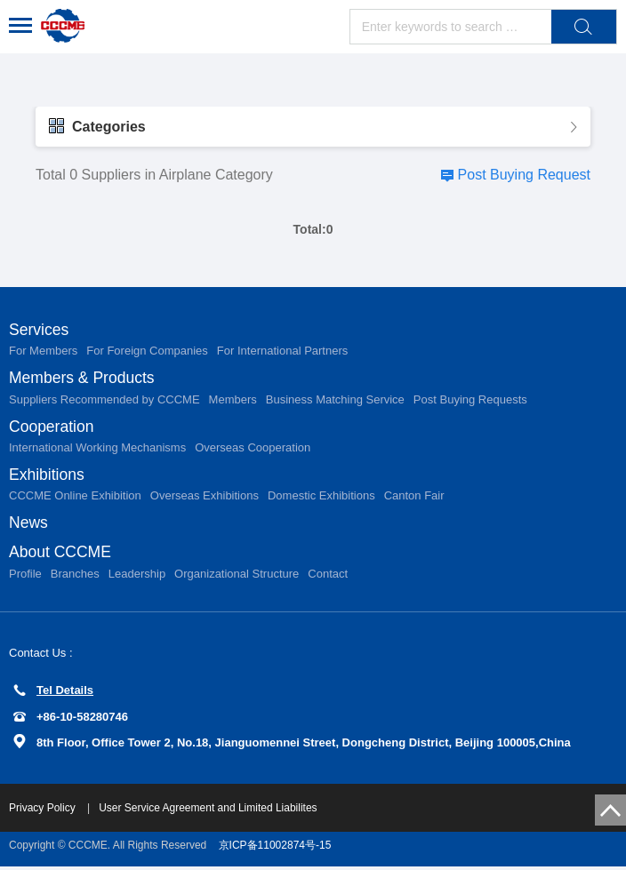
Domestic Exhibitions (321, 498)
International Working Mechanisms (97, 449)
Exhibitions (47, 476)
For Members (43, 351)
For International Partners (282, 351)
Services (39, 330)
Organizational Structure (236, 577)
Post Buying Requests (470, 400)
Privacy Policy (43, 811)
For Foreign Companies (147, 351)
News (29, 525)
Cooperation (52, 427)
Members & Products (83, 378)
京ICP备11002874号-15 (275, 848)
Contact (328, 577)
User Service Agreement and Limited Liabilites (208, 811)
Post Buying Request (524, 174)
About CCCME (61, 555)
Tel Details (53, 694)
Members (233, 400)
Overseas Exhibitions (204, 498)
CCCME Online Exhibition (75, 498)
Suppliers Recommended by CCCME (104, 400)
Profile (25, 577)
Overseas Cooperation (252, 449)
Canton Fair (414, 498)
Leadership (136, 577)
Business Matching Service (335, 400)
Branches (75, 577)
